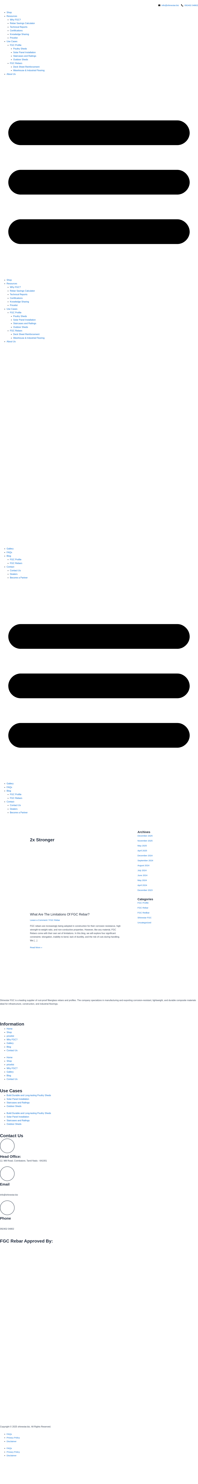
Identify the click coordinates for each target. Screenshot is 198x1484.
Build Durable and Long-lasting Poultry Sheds (29, 1095)
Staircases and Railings (24, 56)
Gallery (10, 549)
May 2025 (142, 846)
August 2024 (144, 865)
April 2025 (142, 851)
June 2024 (143, 875)
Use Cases (12, 41)
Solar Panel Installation (24, 52)
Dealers (13, 574)
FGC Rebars (16, 63)
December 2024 (145, 855)
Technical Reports (18, 27)
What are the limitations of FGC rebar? (63, 914)
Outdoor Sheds (20, 60)
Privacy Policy (13, 1437)
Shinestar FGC (145, 918)
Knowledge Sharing (19, 34)
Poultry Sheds (20, 49)
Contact (10, 567)
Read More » (36, 947)
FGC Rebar (55, 920)
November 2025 (145, 841)
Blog (9, 556)
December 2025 (145, 836)
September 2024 (146, 860)
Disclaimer (12, 1441)
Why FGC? (15, 20)
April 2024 (142, 885)
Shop (9, 12)
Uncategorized (145, 923)
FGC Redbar (144, 913)
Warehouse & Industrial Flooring (29, 70)
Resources (12, 16)
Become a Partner (19, 578)
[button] (99, 178)
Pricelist (14, 38)
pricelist (10, 1036)
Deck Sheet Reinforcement (26, 67)
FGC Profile (15, 45)
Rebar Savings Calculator (22, 23)
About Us (11, 74)
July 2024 (142, 870)
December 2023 (145, 890)
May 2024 (142, 880)
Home (10, 1029)
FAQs (9, 552)
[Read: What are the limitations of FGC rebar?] (76, 883)
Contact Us (15, 570)
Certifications (16, 31)
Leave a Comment (39, 920)
